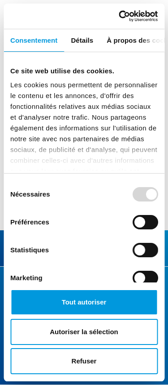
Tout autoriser (84, 302)
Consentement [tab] (33, 40)
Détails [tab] (82, 40)
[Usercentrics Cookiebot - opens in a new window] (120, 16)
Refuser (84, 361)
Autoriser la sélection (84, 332)
